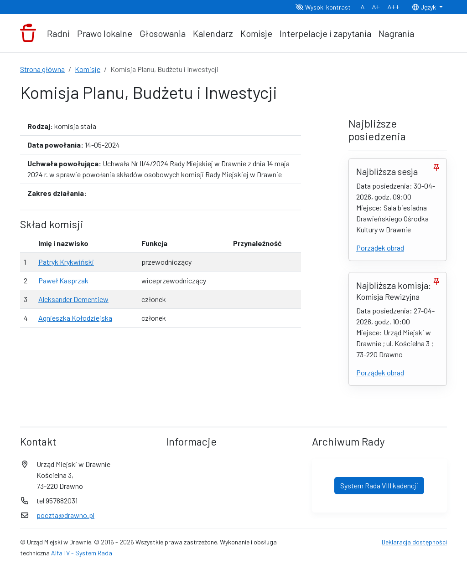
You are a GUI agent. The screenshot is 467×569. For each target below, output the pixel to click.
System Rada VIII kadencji (379, 485)
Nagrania (396, 33)
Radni (58, 33)
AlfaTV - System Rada (81, 553)
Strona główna (42, 69)
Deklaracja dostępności (414, 542)
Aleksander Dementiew (73, 299)
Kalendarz (213, 33)
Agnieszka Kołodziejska (75, 317)
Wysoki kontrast (323, 7)
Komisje (256, 33)
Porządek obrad (380, 247)
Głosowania (163, 33)
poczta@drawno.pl (65, 515)
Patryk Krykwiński (66, 261)
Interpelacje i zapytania (325, 33)
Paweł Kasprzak (63, 280)
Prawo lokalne (104, 33)
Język (424, 7)
